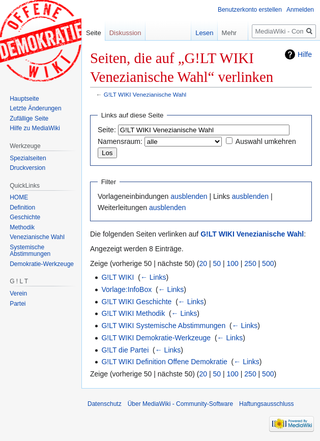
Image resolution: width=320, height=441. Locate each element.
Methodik (22, 227)
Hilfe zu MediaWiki (35, 128)
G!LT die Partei (125, 350)
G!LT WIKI (117, 277)
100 (233, 263)
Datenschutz (105, 403)
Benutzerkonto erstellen (250, 9)
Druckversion (27, 167)
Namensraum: (120, 141)
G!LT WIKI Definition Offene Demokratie (164, 362)
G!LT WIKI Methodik (133, 313)
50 (217, 263)
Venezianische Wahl (37, 237)
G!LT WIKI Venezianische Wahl (145, 94)
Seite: (107, 130)
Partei (17, 303)
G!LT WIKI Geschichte (136, 302)
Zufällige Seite (29, 118)
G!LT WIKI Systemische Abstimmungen (163, 325)
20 (203, 263)
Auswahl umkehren (266, 141)
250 (250, 263)
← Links (153, 277)
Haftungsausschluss (266, 403)
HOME (19, 197)
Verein (18, 293)
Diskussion (125, 33)
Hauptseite (24, 98)
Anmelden (300, 9)
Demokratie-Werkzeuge (42, 264)
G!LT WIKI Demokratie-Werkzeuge (156, 338)
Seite (93, 33)
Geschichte (25, 217)
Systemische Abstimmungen (30, 251)
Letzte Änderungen (35, 108)
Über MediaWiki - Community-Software (180, 403)
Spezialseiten (28, 158)
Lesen (197, 33)
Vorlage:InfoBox (126, 289)
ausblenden (188, 196)
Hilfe (305, 54)
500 (268, 263)
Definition (22, 207)
